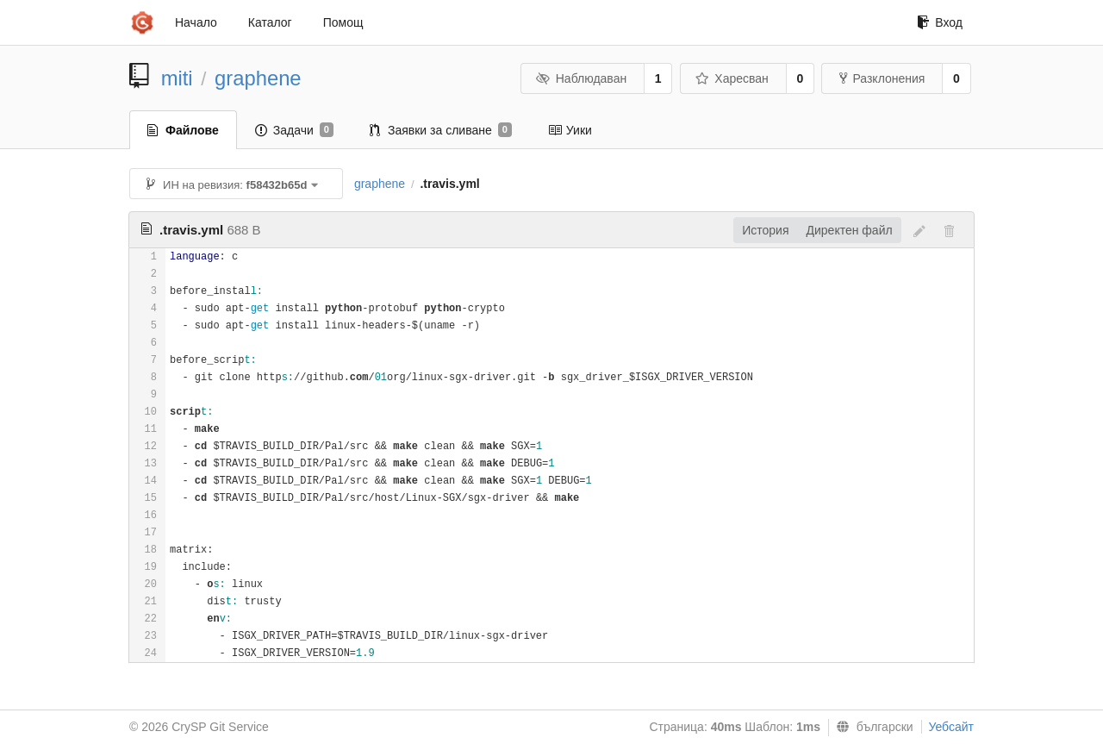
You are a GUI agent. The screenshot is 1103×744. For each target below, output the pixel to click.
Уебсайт (951, 727)
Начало (196, 22)
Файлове (183, 130)
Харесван (732, 78)
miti (177, 78)
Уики (570, 130)
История (765, 230)
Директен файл (850, 230)
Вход (940, 22)
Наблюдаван (581, 78)
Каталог (270, 22)
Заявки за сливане (441, 130)
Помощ (343, 22)
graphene (258, 78)
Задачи (294, 130)
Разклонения (882, 78)
